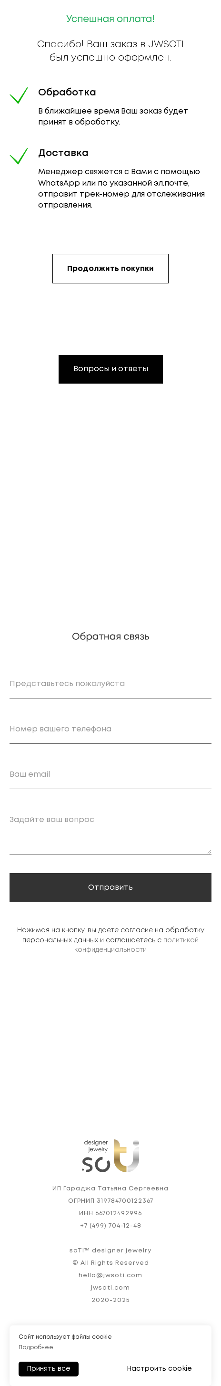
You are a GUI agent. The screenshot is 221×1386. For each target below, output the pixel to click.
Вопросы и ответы (110, 369)
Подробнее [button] (36, 1347)
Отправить (110, 887)
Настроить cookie (159, 1369)
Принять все (48, 1369)
